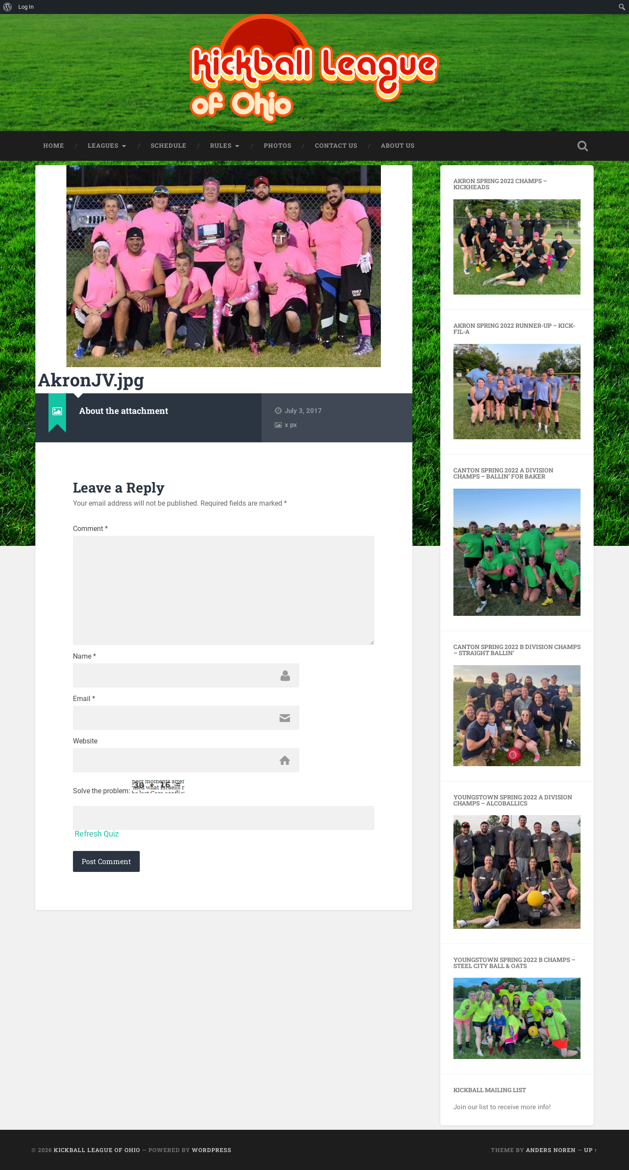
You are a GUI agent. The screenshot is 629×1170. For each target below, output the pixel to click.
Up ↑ (591, 1149)
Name (84, 656)
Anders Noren (551, 1149)
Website (85, 741)
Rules (221, 145)
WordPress (212, 1149)
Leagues (103, 145)
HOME (53, 145)
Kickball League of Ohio (97, 1149)
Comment (90, 528)
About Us (398, 145)
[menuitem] (7, 7)
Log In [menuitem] (26, 6)
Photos (277, 145)
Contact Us (336, 145)
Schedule (169, 145)
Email (84, 698)
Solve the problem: (128, 787)
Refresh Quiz (97, 833)
